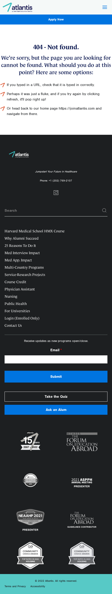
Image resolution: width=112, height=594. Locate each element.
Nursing (11, 296)
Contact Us (13, 325)
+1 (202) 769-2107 (60, 180)
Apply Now (56, 19)
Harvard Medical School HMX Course (35, 231)
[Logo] (17, 7)
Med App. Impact (18, 260)
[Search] (104, 210)
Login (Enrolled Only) (22, 318)
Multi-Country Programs (24, 267)
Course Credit (15, 282)
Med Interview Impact (22, 253)
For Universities (17, 311)
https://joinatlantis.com (77, 108)
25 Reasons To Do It (20, 246)
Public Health (16, 304)
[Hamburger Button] (104, 8)
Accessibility (37, 586)
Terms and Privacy (15, 586)
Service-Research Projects (25, 275)
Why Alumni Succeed (22, 238)
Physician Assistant (20, 289)
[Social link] (56, 194)
